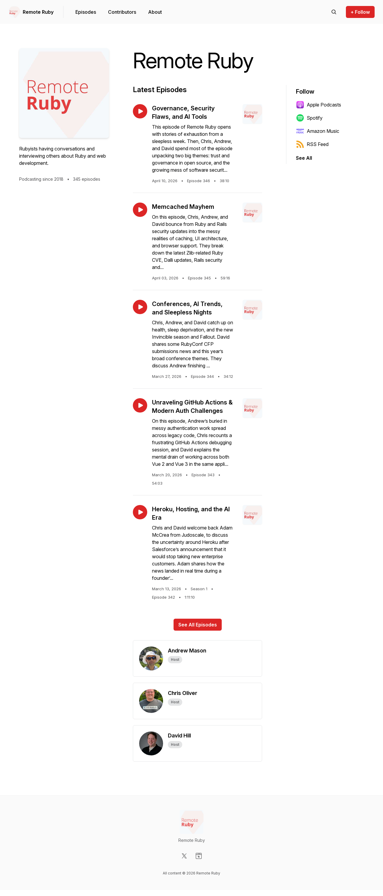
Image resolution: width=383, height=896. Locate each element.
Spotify (309, 118)
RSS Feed (312, 144)
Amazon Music (317, 131)
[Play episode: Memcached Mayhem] (140, 210)
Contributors (122, 12)
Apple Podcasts (318, 105)
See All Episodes (197, 625)
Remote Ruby (38, 12)
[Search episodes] (334, 12)
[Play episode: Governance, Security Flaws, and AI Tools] (140, 111)
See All (304, 158)
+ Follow (360, 12)
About (155, 12)
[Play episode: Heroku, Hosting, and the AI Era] (140, 512)
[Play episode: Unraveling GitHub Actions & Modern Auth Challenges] (140, 405)
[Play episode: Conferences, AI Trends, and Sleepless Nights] (140, 307)
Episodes (85, 12)
